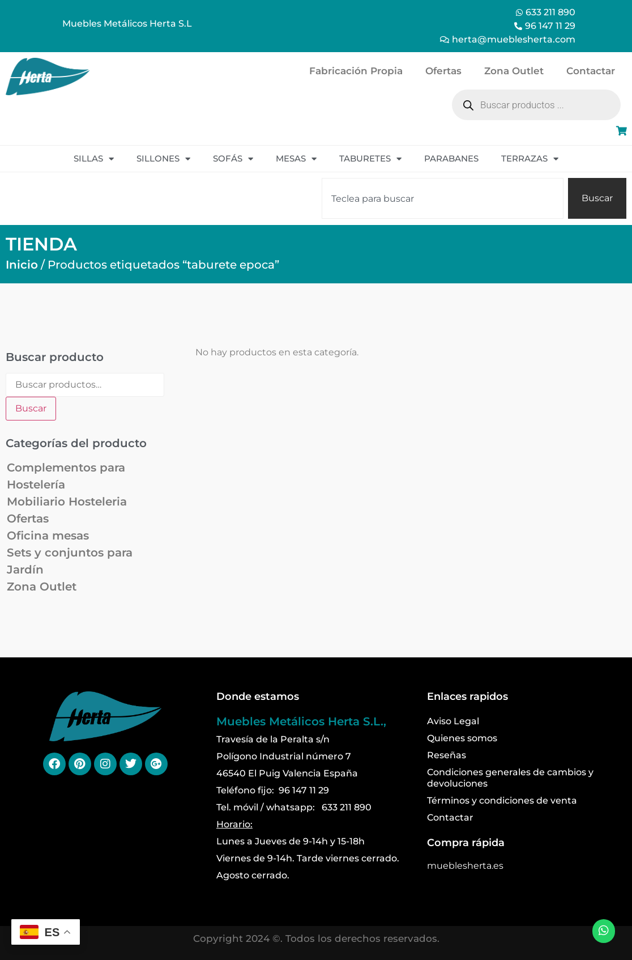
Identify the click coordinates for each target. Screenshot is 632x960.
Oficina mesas (48, 535)
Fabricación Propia (356, 71)
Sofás (233, 159)
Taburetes (370, 159)
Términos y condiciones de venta (502, 800)
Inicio (22, 264)
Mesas (296, 159)
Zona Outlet (514, 71)
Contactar (590, 71)
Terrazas (529, 159)
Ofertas (443, 71)
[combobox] (442, 198)
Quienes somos (462, 738)
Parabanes (451, 158)
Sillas (94, 159)
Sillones (163, 159)
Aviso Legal (453, 721)
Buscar (30, 408)
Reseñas (446, 755)
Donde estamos (257, 696)
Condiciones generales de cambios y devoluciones (510, 778)
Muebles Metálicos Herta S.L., (301, 721)
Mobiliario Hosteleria (67, 501)
